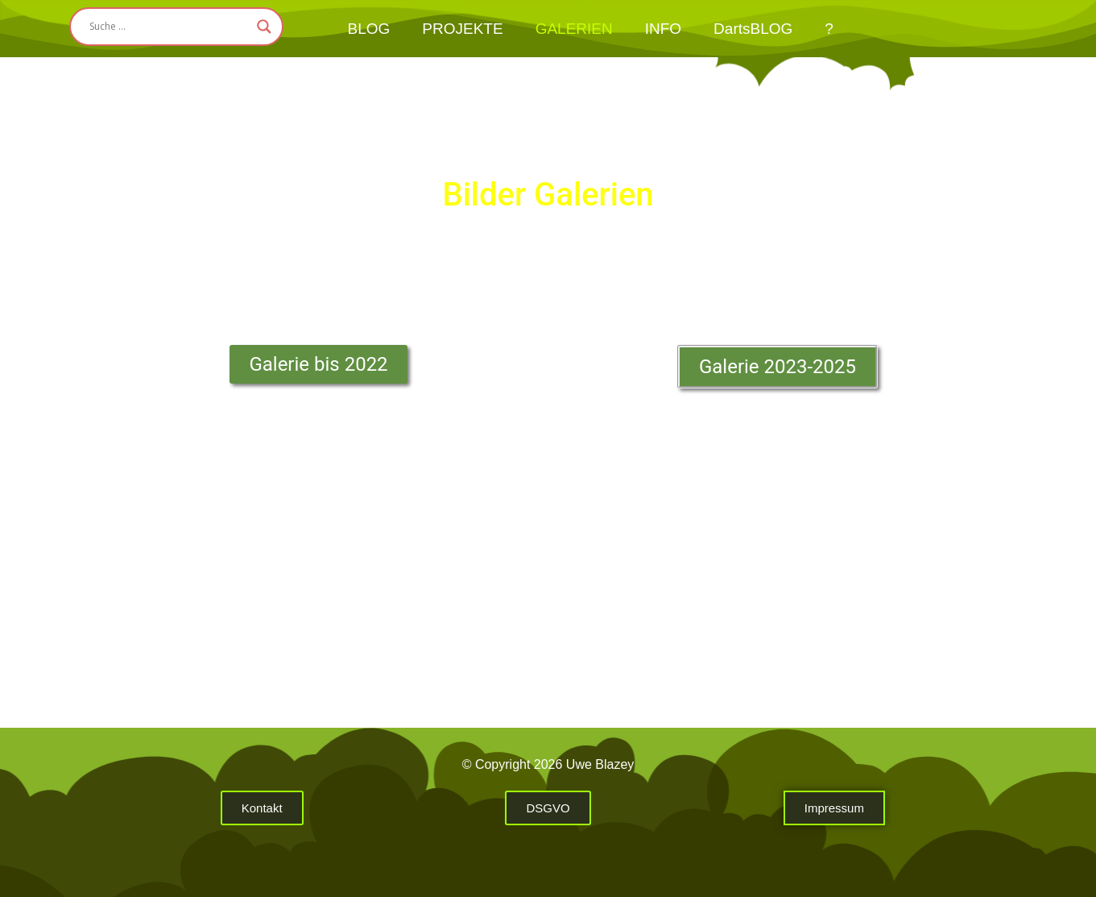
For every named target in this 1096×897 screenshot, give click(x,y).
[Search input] (169, 26)
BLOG (369, 28)
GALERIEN (574, 28)
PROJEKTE (462, 28)
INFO (663, 28)
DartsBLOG (752, 28)
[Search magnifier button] (264, 26)
